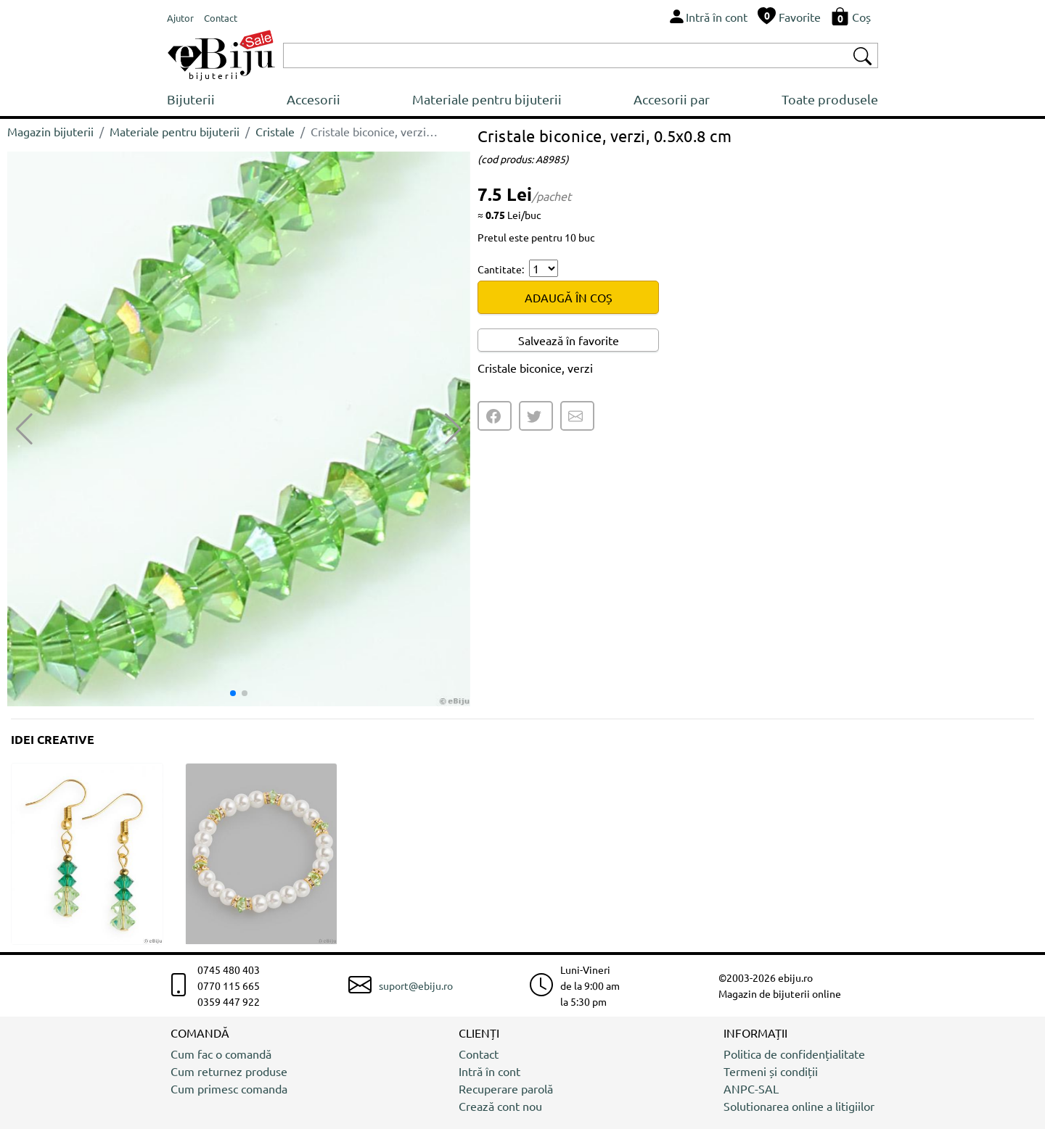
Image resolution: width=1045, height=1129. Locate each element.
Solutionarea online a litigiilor (799, 1106)
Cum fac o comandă (221, 1053)
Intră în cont (489, 1071)
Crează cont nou (500, 1106)
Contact (479, 1053)
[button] (453, 429)
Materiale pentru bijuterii (487, 99)
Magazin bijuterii (50, 131)
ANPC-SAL (751, 1088)
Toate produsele (830, 99)
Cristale (275, 131)
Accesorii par (672, 99)
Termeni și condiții (771, 1071)
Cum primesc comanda (229, 1088)
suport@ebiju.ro (416, 985)
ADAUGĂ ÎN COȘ (568, 297)
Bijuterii (191, 99)
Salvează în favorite (568, 340)
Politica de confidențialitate (794, 1053)
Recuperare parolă (506, 1088)
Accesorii (313, 99)
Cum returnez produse (229, 1071)
